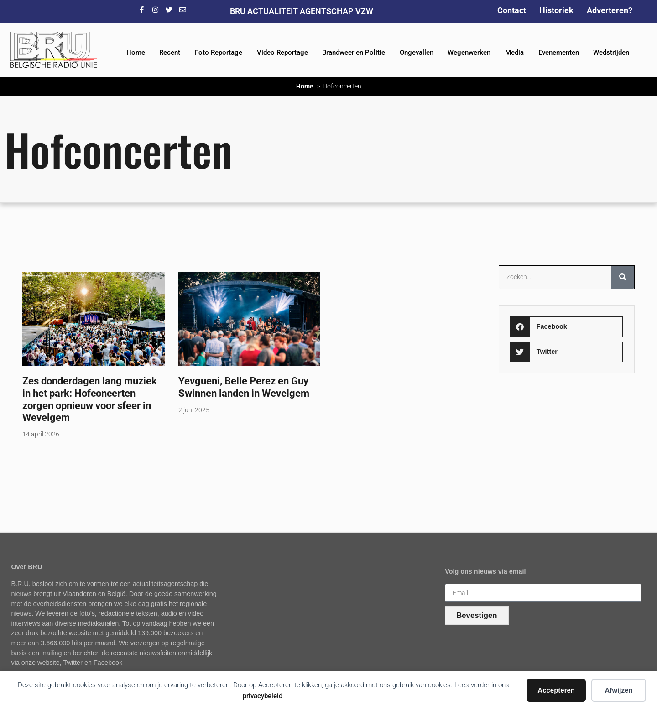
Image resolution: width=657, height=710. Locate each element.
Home (135, 52)
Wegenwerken (469, 52)
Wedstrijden (611, 52)
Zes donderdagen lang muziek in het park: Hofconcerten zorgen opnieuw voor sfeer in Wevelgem (89, 399)
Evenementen (558, 52)
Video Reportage (282, 52)
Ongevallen (416, 52)
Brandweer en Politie (353, 52)
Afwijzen (619, 690)
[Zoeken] (622, 277)
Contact (511, 10)
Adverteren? (609, 10)
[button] (566, 326)
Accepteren (556, 690)
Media (514, 52)
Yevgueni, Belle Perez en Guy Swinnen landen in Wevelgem (243, 387)
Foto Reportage (218, 52)
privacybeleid (262, 696)
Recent (169, 52)
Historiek (556, 10)
